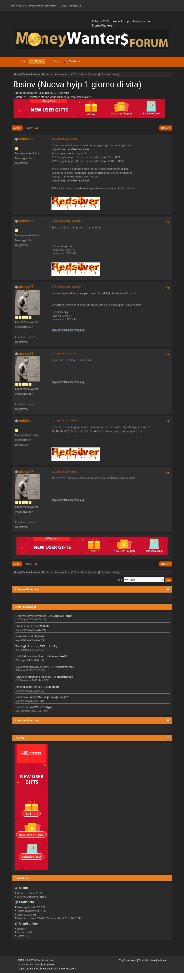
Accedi (63, 5)
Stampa (165, 128)
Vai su (16, 564)
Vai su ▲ (162, 960)
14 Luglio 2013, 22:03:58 (64, 420)
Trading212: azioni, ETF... (31, 646)
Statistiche (22, 878)
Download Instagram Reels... (33, 666)
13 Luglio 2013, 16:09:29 (67, 286)
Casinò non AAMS (26, 707)
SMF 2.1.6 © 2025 (27, 960)
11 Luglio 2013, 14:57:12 (64, 139)
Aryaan (39, 636)
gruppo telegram (134, 21)
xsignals (53, 686)
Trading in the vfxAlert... (30, 686)
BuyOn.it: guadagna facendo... (34, 676)
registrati (75, 5)
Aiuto (133, 960)
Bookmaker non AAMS (29, 697)
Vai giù (17, 128)
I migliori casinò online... (30, 656)
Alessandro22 (58, 656)
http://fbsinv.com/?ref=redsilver (71, 149)
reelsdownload (64, 666)
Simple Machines (45, 960)
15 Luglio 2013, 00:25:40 (64, 471)
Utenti (23, 887)
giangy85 (26, 287)
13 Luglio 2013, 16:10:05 (64, 353)
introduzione (23, 636)
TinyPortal (124, 960)
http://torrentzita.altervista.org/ (68, 329)
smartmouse (65, 676)
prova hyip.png (63, 246)
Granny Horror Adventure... (32, 615)
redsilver (26, 139)
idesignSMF (48, 964)
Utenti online (28, 923)
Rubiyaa (47, 707)
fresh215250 (41, 626)
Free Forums (35, 964)
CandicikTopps (62, 615)
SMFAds (21, 964)
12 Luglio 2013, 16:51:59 (67, 221)
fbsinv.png (60, 312)
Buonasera (22, 626)
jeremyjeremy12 (57, 697)
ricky (54, 646)
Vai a (119, 579)
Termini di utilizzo (146, 960)
